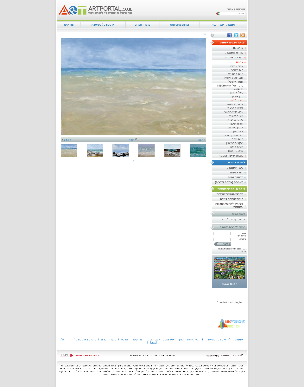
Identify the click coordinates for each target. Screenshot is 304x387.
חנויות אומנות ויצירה (231, 199)
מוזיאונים (238, 47)
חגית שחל (237, 139)
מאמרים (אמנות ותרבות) (229, 182)
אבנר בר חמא (235, 104)
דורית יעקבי (236, 123)
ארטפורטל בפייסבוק (102, 24)
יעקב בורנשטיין (234, 143)
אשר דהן (238, 131)
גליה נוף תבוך (235, 150)
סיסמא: (242, 239)
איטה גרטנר (236, 66)
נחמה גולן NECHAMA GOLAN (230, 87)
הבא (201, 139)
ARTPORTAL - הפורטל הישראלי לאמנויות (152, 355)
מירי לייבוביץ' (236, 115)
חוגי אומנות (236, 172)
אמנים (239, 62)
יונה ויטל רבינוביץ (233, 77)
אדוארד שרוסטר (233, 111)
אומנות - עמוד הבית (223, 24)
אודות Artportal (179, 24)
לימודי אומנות (235, 167)
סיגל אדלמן (236, 92)
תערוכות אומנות (234, 57)
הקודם (66, 139)
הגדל (133, 139)
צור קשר (68, 24)
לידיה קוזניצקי (235, 108)
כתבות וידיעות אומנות (231, 155)
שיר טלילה (237, 100)
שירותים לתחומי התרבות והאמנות (229, 205)
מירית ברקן (236, 146)
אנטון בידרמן (235, 127)
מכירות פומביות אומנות (230, 194)
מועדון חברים (142, 24)
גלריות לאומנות (234, 52)
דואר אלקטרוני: (241, 234)
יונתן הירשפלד (235, 81)
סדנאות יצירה (235, 177)
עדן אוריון (237, 96)
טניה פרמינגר (235, 73)
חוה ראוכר (237, 70)
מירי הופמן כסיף (234, 135)
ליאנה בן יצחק (235, 119)
